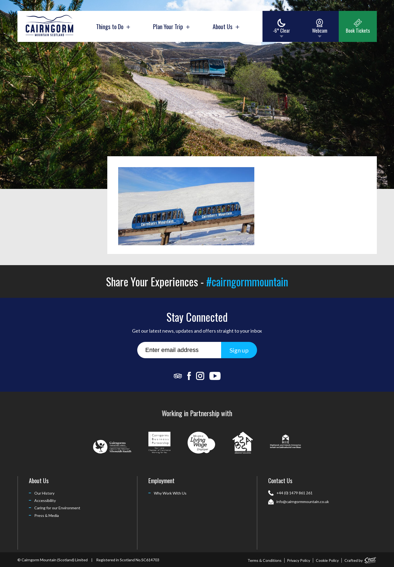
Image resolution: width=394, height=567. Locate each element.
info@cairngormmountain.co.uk (302, 501)
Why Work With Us (170, 493)
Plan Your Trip (171, 26)
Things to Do (113, 26)
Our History (44, 493)
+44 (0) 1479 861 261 (294, 493)
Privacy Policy (298, 560)
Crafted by (360, 559)
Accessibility (45, 500)
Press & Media (46, 515)
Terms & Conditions (265, 560)
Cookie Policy (327, 560)
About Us (226, 26)
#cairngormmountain (247, 281)
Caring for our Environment (57, 507)
